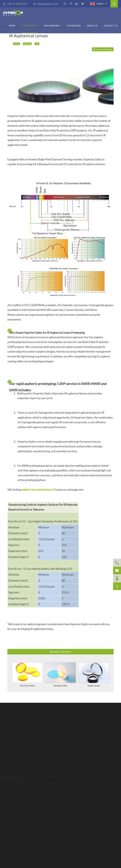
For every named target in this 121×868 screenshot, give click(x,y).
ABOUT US (92, 25)
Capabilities (50, 808)
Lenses (16, 43)
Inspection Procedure (54, 814)
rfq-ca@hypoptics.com (104, 856)
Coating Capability (52, 827)
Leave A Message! (103, 49)
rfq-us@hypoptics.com (104, 835)
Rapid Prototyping (52, 845)
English (96, 4)
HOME (12, 25)
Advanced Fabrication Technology (54, 821)
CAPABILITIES (73, 25)
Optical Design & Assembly (57, 836)
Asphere (27, 43)
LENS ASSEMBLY (51, 790)
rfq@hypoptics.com (45, 3)
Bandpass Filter (60, 686)
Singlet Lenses (94, 686)
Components (29, 25)
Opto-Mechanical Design (56, 840)
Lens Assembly (52, 25)
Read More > (9, 843)
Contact (87, 773)
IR (37, 43)
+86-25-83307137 (15, 3)
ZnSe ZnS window (27, 686)
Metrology (48, 831)
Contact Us (111, 25)
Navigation (50, 775)
